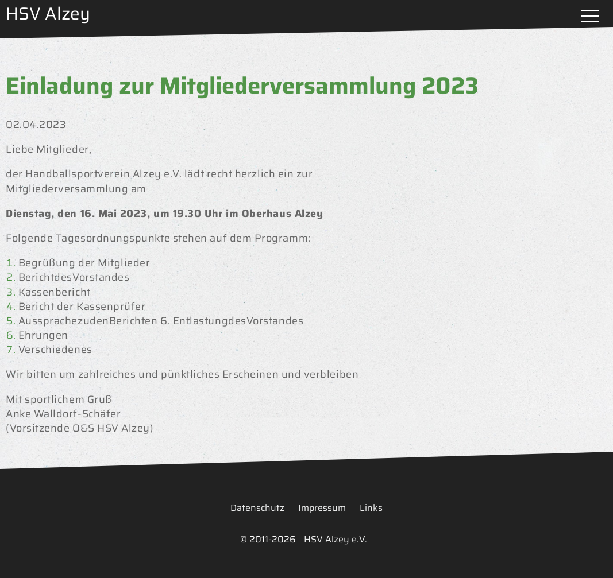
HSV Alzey (48, 13)
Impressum (322, 508)
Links (371, 508)
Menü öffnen (590, 17)
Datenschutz (257, 508)
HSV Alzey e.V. (335, 539)
